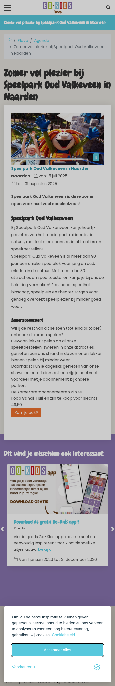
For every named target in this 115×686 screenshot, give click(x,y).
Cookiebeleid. (64, 635)
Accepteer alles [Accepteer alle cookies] (57, 650)
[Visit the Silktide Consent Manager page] (97, 667)
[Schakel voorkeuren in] (24, 667)
